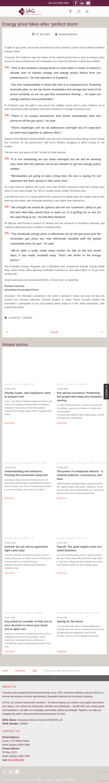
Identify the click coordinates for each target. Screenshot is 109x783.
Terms (39, 779)
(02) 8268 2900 (76, 2)
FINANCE (27, 319)
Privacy (48, 779)
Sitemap (58, 779)
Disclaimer (69, 779)
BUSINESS (14, 319)
